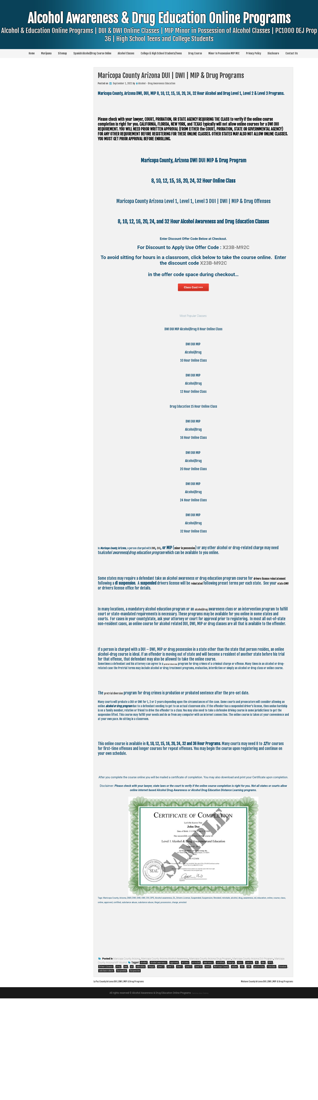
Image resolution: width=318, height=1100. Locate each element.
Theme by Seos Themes (200, 1094)
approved (174, 1064)
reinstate (272, 1068)
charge (231, 1064)
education (140, 1068)
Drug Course (195, 53)
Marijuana (46, 53)
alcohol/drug (204, 706)
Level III (198, 1068)
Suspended (121, 1072)
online (234, 1068)
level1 (207, 1068)
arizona (185, 1064)
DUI (184, 645)
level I (179, 1068)
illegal (151, 1068)
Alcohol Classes (126, 53)
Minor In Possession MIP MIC (224, 53)
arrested (196, 1064)
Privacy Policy (253, 53)
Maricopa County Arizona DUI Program (252, 1060)
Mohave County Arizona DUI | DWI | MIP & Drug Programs (256, 1083)
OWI (248, 1068)
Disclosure (273, 53)
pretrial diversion (174, 761)
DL (257, 1064)
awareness (208, 1064)
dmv (263, 1064)
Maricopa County (221, 1068)
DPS (270, 1064)
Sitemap (62, 53)
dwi (125, 1068)
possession (259, 1068)
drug (118, 1068)
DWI (178, 645)
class (240, 1064)
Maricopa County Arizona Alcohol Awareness (164, 1060)
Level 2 (161, 1068)
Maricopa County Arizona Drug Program (210, 1060)
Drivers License (106, 1068)
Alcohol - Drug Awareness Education (156, 83)
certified (220, 1064)
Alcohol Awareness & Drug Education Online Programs (159, 34)
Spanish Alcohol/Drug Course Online (92, 53)
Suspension (135, 1072)
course (249, 1064)
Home (32, 53)
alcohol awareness (158, 1064)
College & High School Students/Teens (161, 53)
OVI (242, 1068)
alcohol (143, 1064)
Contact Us (291, 53)
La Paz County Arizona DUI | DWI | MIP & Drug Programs (129, 1083)
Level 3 (170, 1068)
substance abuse (106, 1072)
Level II (189, 1068)
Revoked (282, 1068)
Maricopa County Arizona (126, 1060)
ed (132, 1068)
